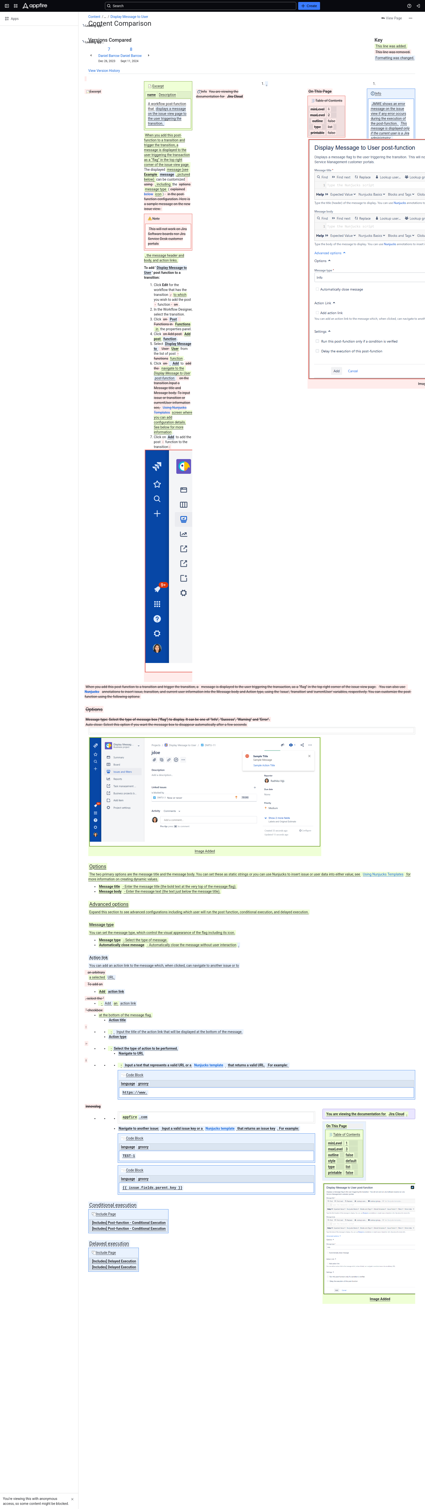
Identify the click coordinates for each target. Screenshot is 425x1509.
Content (94, 17)
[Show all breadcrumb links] (105, 16)
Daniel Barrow (108, 56)
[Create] (309, 6)
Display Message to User (129, 17)
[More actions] (410, 18)
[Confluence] (35, 6)
